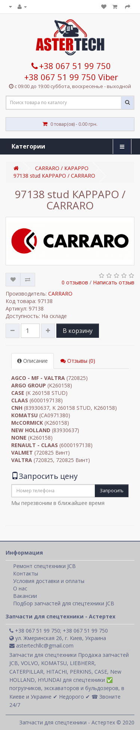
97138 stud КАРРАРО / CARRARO (54, 175)
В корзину (78, 331)
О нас (20, 588)
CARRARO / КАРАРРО (61, 168)
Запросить (112, 490)
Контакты (25, 573)
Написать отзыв (113, 282)
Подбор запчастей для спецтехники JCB (63, 603)
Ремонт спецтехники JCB (44, 566)
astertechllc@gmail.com (41, 645)
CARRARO (60, 293)
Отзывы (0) (77, 360)
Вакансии (25, 595)
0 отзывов (75, 282)
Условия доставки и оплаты (48, 580)
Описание (32, 360)
